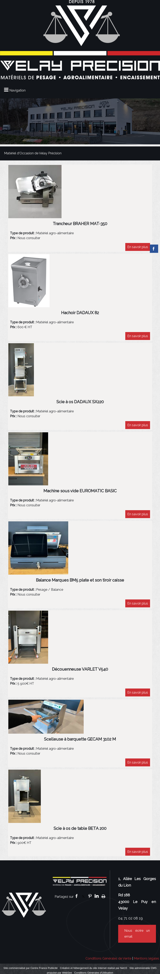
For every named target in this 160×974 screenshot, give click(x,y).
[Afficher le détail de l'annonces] (80, 226)
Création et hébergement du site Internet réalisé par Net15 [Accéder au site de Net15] (93, 968)
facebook (77, 896)
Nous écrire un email (137, 933)
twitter (83, 896)
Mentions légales (146, 958)
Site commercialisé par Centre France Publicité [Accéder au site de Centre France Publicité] (30, 968)
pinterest (90, 896)
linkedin (97, 896)
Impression (103, 896)
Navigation (17, 90)
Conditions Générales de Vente (108, 958)
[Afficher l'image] (35, 192)
